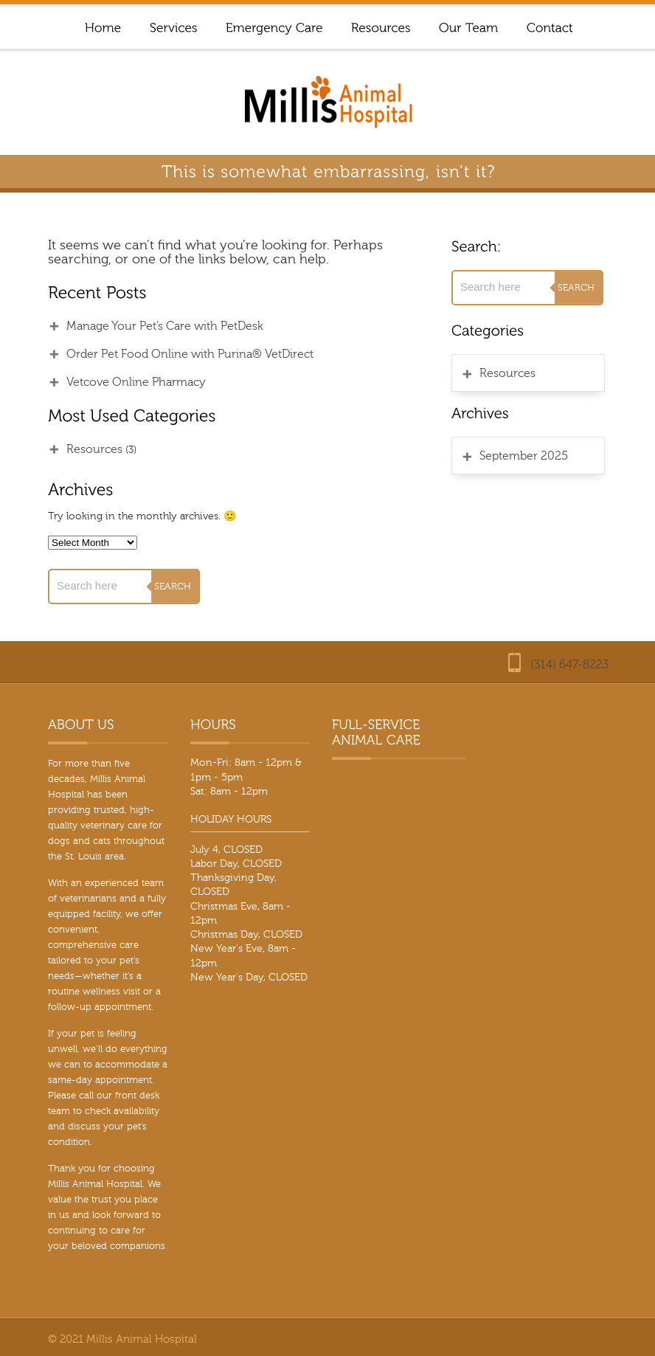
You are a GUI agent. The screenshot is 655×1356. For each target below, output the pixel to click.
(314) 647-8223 (569, 664)
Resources (94, 449)
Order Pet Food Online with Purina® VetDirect (189, 354)
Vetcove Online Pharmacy (136, 382)
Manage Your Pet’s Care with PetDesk (164, 326)
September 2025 (523, 456)
